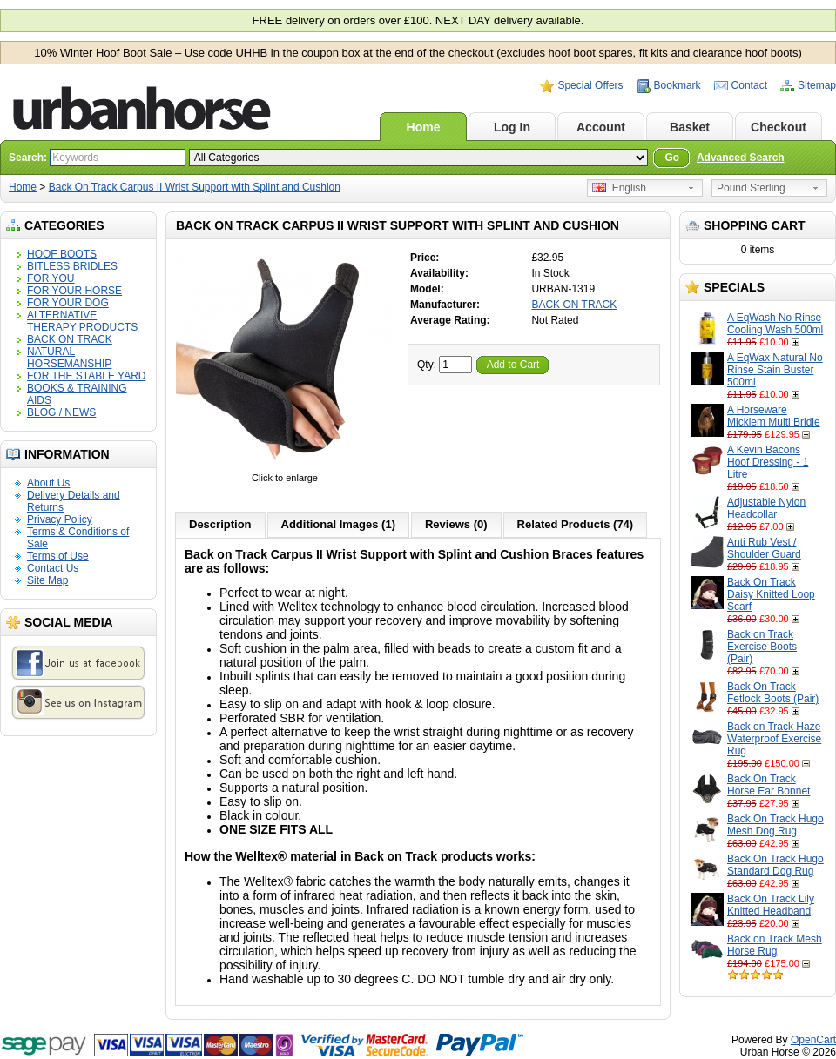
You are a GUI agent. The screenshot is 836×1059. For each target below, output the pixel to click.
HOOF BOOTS (62, 254)
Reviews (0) (456, 524)
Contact (749, 85)
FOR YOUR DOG (68, 303)
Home (424, 127)
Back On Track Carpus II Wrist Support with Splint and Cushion (194, 187)
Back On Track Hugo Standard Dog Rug (775, 865)
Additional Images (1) (338, 524)
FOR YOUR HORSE (74, 291)
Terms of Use (58, 556)
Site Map (47, 580)
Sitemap (817, 85)
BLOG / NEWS (61, 412)
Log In (512, 127)
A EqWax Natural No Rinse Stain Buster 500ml (775, 370)
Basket (690, 127)
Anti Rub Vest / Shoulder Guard (764, 548)
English (619, 188)
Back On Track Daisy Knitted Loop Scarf (771, 594)
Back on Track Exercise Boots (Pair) (762, 646)
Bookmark (677, 85)
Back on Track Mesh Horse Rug (774, 945)
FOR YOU (50, 278)
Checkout (778, 127)
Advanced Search (741, 157)
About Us (48, 483)
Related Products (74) (575, 524)
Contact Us (52, 568)
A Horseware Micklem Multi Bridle (773, 416)
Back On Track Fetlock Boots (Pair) (773, 692)
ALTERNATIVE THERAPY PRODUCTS (82, 321)
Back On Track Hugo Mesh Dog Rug (775, 825)
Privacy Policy (59, 519)
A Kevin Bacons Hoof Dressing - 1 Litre (767, 462)
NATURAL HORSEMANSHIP (69, 357)
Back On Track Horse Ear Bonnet (768, 785)
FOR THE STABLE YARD (86, 376)
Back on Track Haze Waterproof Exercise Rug (774, 739)
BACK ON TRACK (69, 339)
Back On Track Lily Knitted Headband (770, 905)
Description (220, 524)
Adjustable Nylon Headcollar (766, 508)
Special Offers (590, 85)
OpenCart (813, 1040)
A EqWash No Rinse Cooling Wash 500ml (775, 324)
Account (600, 127)
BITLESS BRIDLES (72, 266)
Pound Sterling (751, 188)
